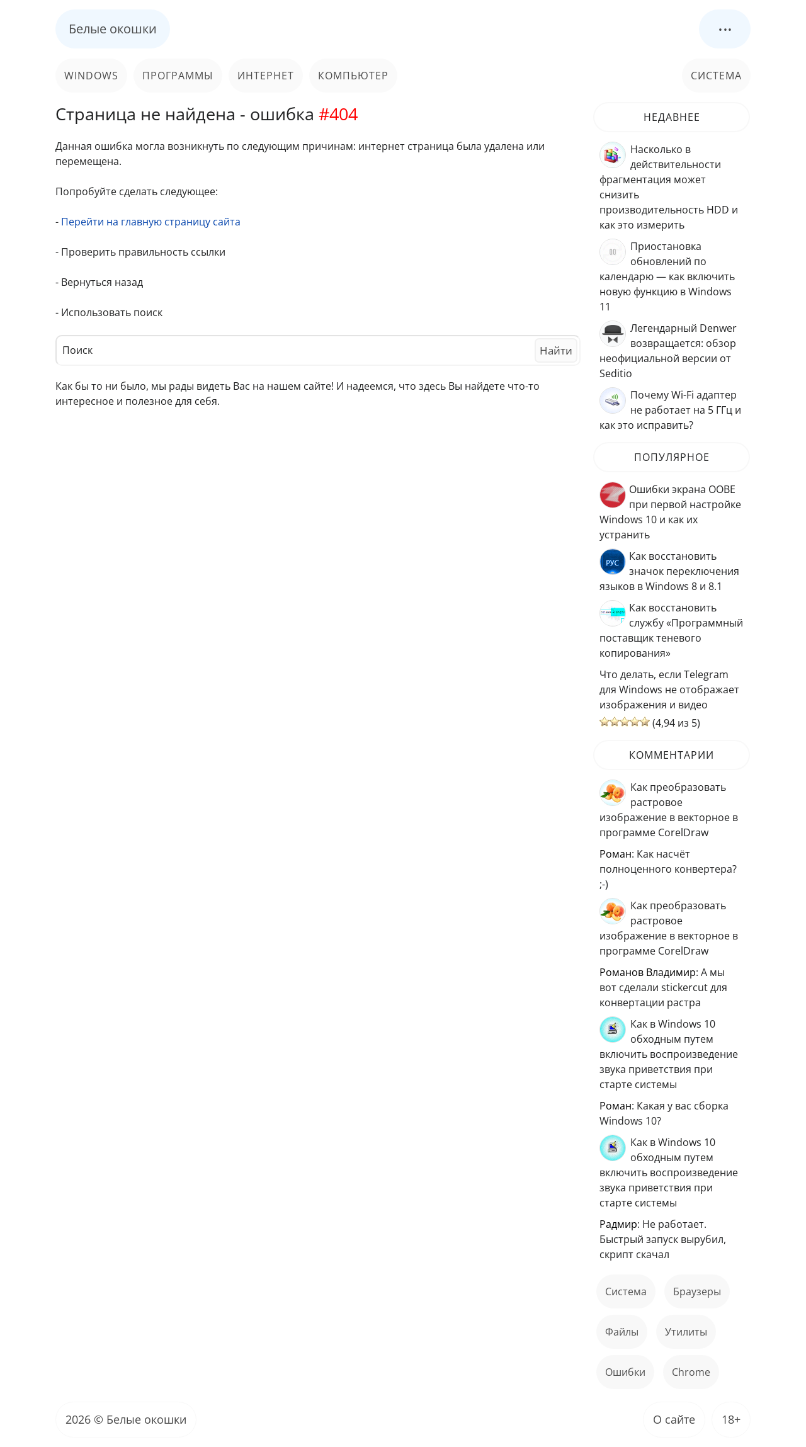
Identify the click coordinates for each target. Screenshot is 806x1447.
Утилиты (686, 1332)
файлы (622, 1332)
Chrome (691, 1372)
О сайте (674, 1419)
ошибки (625, 1372)
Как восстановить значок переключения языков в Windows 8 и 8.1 (669, 571)
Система (716, 75)
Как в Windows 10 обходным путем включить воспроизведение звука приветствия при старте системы (668, 1054)
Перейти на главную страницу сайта (151, 222)
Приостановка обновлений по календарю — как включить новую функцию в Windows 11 (667, 276)
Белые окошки (113, 28)
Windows (91, 75)
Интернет (265, 75)
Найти (556, 350)
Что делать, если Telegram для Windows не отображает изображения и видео (669, 689)
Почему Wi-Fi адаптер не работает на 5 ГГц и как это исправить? (670, 410)
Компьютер (353, 75)
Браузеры (697, 1291)
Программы (177, 75)
